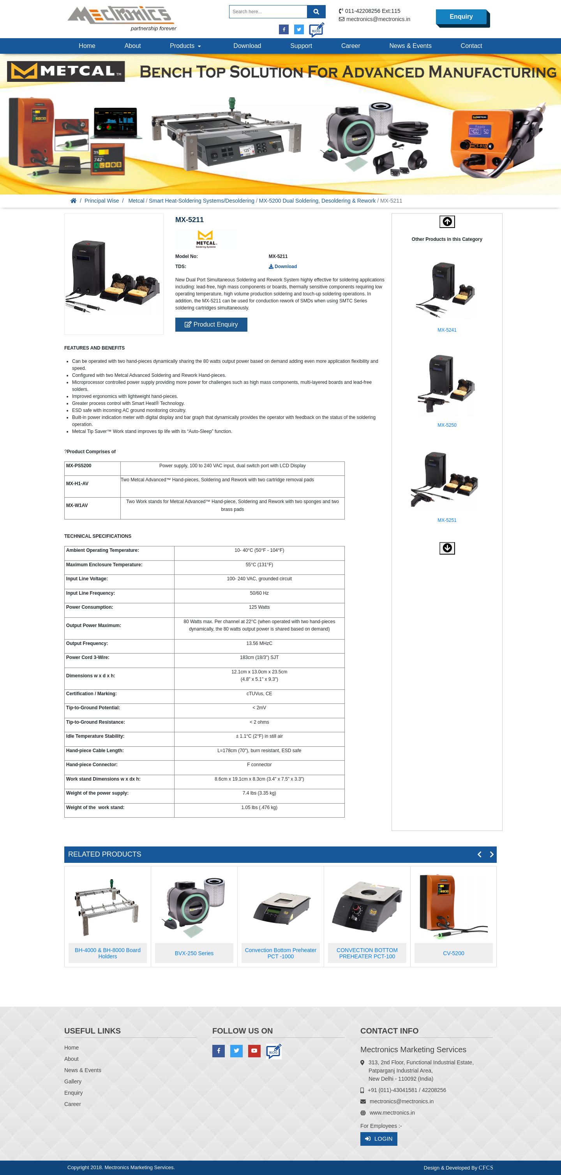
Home (87, 45)
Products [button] (186, 45)
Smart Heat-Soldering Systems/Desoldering (201, 201)
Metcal (136, 201)
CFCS (486, 1168)
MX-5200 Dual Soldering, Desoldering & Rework (317, 201)
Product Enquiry (211, 324)
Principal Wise (102, 201)
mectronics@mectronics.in (378, 19)
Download (247, 45)
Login (379, 1138)
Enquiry (461, 16)
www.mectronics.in (392, 1113)
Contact (471, 45)
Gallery (72, 1081)
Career (350, 45)
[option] (447, 296)
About (133, 45)
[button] (447, 548)
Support (301, 45)
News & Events (410, 45)
